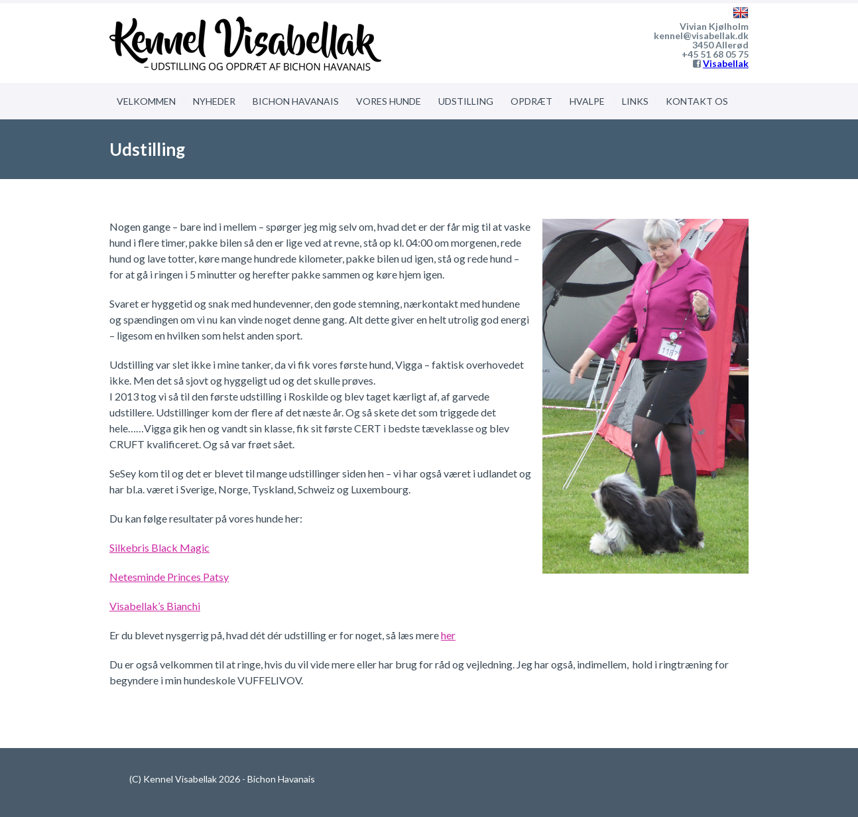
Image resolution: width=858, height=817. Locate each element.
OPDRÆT (531, 101)
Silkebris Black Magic (159, 547)
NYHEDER (214, 101)
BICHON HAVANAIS (296, 101)
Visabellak (726, 63)
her (448, 635)
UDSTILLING (465, 101)
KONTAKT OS (697, 101)
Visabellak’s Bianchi (154, 605)
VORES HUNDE (388, 101)
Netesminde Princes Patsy (169, 576)
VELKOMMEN (146, 101)
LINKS (635, 101)
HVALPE (587, 101)
